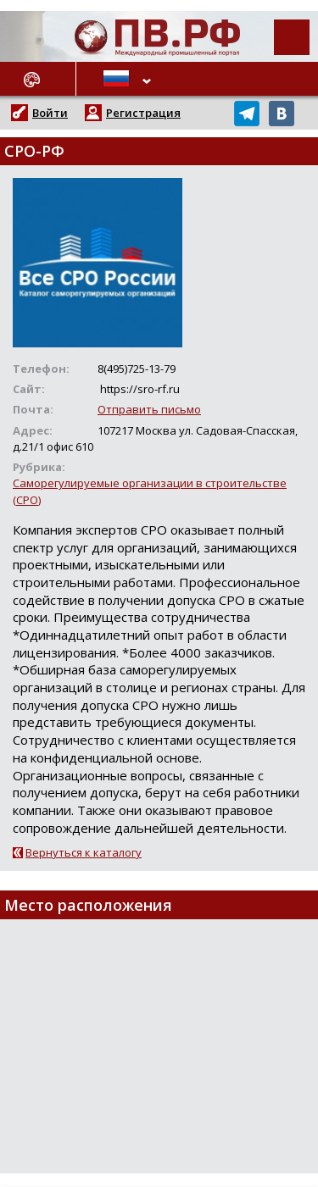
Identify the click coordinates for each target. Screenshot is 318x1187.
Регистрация (143, 112)
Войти (50, 112)
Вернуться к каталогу (83, 852)
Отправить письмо (149, 409)
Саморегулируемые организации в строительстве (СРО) (150, 491)
